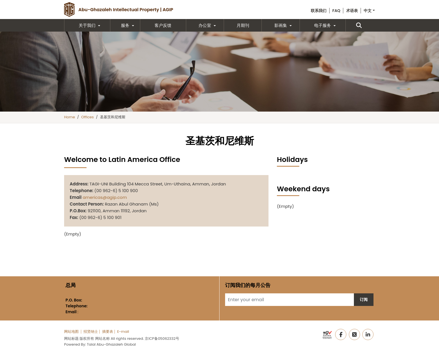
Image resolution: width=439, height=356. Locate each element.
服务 (125, 25)
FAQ (336, 10)
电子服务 (322, 25)
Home (69, 117)
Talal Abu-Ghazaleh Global (111, 344)
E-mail (123, 331)
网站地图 (71, 331)
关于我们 (87, 25)
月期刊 (243, 25)
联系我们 (318, 10)
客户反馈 (163, 25)
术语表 (352, 10)
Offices (87, 117)
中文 (368, 10)
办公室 (205, 25)
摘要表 (107, 331)
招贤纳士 (90, 331)
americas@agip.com (105, 197)
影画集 (280, 25)
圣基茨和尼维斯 (112, 117)
